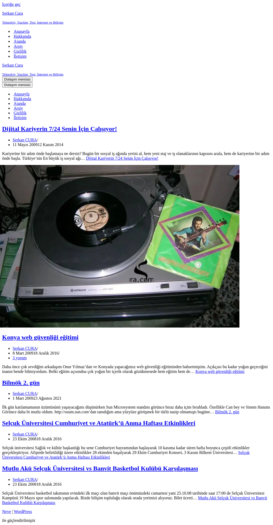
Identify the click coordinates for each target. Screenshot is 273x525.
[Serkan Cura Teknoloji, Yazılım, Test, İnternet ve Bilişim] (136, 18)
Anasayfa (21, 31)
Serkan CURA (25, 140)
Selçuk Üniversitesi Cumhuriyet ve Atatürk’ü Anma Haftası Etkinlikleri (98, 423)
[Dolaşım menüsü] (17, 79)
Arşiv (18, 46)
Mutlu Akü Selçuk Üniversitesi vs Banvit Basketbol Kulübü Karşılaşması (100, 468)
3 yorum (20, 358)
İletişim (20, 56)
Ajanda (20, 41)
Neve (6, 511)
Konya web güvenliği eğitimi (40, 337)
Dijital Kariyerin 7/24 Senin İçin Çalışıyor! (59, 128)
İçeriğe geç (11, 4)
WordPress (23, 511)
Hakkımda (22, 36)
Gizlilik (20, 51)
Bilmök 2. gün (21, 382)
